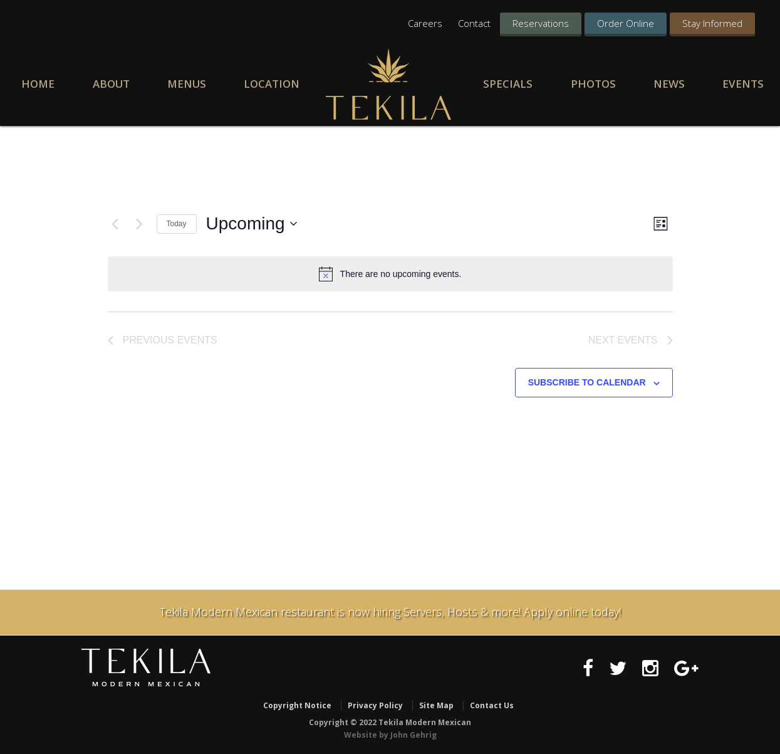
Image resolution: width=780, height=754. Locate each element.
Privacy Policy (375, 705)
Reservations (540, 23)
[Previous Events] (115, 223)
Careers (425, 23)
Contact (474, 23)
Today (177, 223)
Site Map (436, 705)
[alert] (390, 273)
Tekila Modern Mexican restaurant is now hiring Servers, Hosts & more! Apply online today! (390, 611)
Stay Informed (712, 23)
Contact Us (492, 705)
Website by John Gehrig (390, 734)
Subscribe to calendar (587, 383)
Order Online (625, 23)
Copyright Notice (297, 705)
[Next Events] (139, 223)
